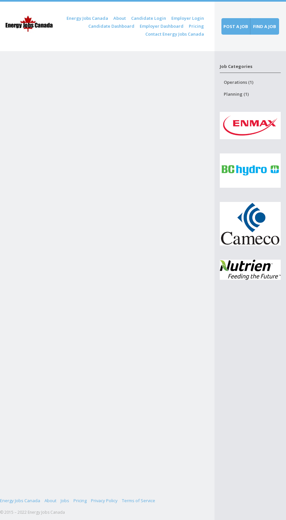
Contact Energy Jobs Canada (174, 34)
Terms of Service (138, 501)
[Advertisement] (250, 409)
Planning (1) (236, 94)
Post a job (235, 26)
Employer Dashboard (162, 26)
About (119, 18)
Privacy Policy (104, 501)
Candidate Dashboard (111, 26)
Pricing (196, 26)
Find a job (264, 26)
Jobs (65, 501)
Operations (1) (238, 82)
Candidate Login (148, 18)
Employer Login (187, 18)
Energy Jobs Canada (87, 18)
